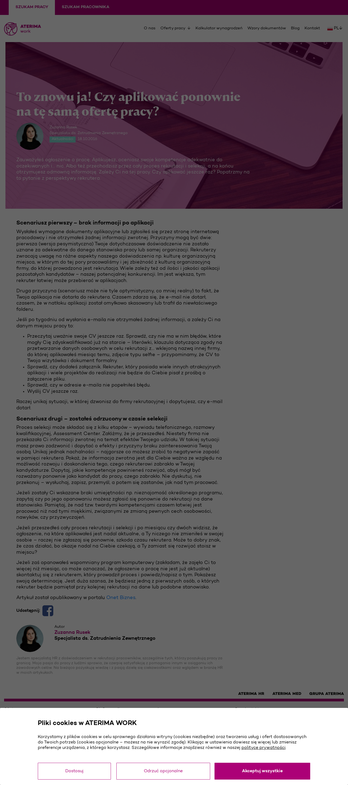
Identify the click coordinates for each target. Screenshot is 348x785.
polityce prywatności (263, 748)
